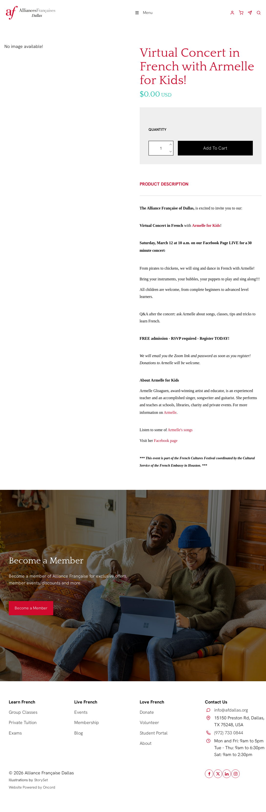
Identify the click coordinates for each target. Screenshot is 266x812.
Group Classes (23, 712)
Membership (86, 722)
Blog (78, 733)
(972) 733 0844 (228, 732)
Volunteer (149, 722)
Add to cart (215, 148)
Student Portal (154, 733)
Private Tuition (23, 722)
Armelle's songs (180, 430)
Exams (15, 733)
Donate (147, 712)
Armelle (170, 412)
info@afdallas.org (231, 710)
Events (80, 712)
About (145, 743)
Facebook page (165, 441)
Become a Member (25, 604)
